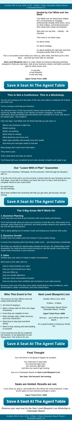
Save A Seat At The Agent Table (36, 85)
